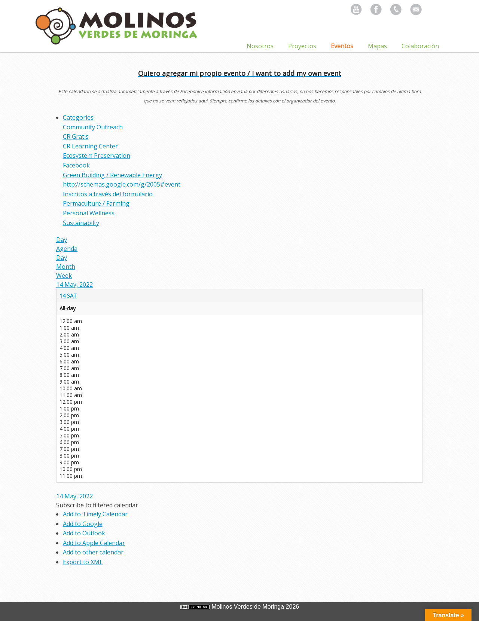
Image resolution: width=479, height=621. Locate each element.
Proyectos (302, 46)
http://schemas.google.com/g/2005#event (121, 184)
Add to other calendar (93, 552)
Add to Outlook (84, 533)
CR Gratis (76, 136)
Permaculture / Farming (96, 203)
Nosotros (260, 46)
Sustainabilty (81, 223)
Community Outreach (93, 127)
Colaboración (420, 46)
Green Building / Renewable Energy (112, 175)
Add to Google (83, 524)
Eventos (342, 46)
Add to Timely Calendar (95, 514)
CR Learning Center (90, 146)
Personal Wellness (89, 213)
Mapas (377, 46)
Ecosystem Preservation (96, 155)
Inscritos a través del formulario (108, 194)
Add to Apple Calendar (94, 543)
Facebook (76, 165)
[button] (97, 505)
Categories (78, 117)
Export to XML (83, 562)
